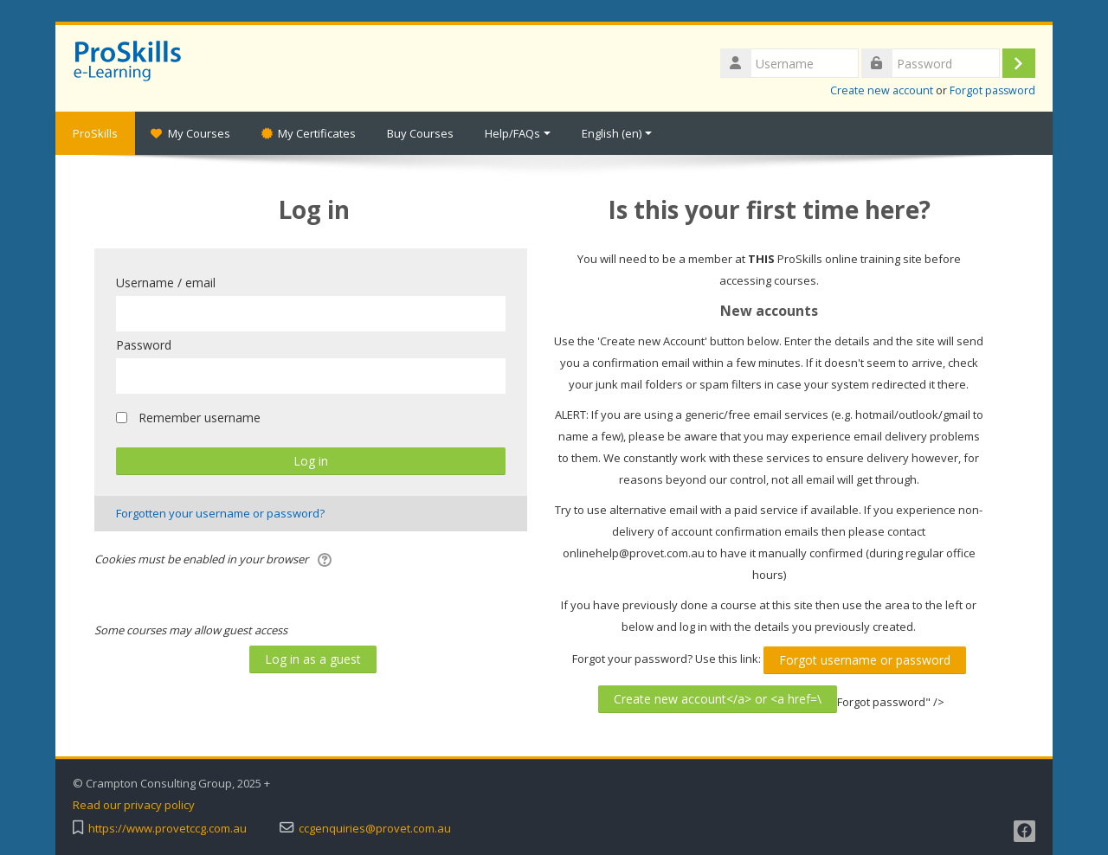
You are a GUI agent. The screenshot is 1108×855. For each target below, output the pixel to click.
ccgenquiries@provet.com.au (375, 828)
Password (143, 345)
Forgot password (992, 90)
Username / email (166, 282)
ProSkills (95, 133)
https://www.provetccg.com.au (167, 828)
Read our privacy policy (134, 805)
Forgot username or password (864, 660)
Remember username (199, 417)
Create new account (881, 90)
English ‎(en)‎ (617, 133)
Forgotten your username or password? (220, 513)
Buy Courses (420, 133)
